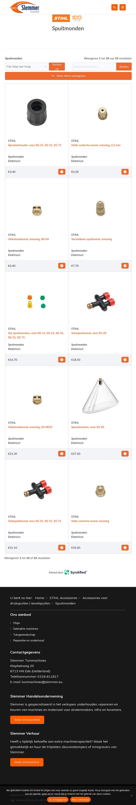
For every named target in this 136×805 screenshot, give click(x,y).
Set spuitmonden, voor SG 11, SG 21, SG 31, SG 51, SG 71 (36, 335)
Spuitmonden (16, 156)
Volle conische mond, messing (90, 521)
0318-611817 (48, 676)
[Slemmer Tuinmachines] (56, 7)
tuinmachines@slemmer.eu (42, 682)
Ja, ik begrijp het (58, 799)
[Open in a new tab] (76, 573)
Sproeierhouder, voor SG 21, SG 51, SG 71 (34, 145)
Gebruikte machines (25, 628)
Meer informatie (80, 799)
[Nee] (131, 795)
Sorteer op (57, 66)
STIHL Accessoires (63, 598)
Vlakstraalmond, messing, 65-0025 (30, 427)
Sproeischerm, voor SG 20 (87, 427)
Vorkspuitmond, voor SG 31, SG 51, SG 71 (34, 521)
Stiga (16, 623)
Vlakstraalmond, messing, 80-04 (28, 239)
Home (39, 598)
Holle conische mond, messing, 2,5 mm (96, 145)
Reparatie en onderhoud (28, 640)
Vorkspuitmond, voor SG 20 (89, 333)
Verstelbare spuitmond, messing (91, 239)
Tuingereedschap (24, 634)
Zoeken (124, 66)
